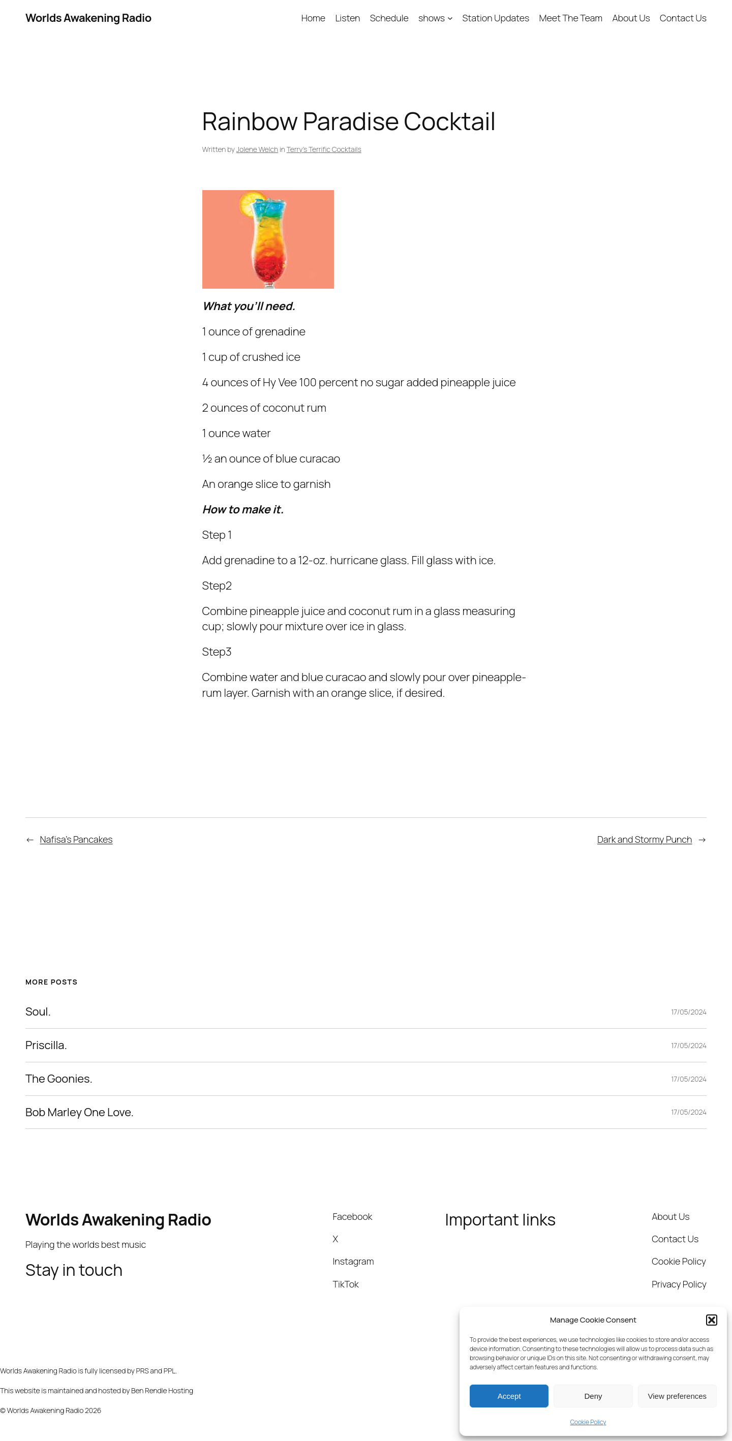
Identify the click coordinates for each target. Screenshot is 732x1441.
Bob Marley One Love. (79, 1112)
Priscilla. (46, 1045)
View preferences (677, 1396)
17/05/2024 (689, 1012)
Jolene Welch (257, 149)
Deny (593, 1396)
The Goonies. (59, 1078)
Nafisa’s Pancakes (76, 839)
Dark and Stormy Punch (644, 839)
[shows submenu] (450, 18)
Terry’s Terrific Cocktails (324, 149)
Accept (509, 1396)
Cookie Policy (588, 1422)
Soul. (38, 1011)
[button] (712, 1320)
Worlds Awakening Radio (88, 17)
